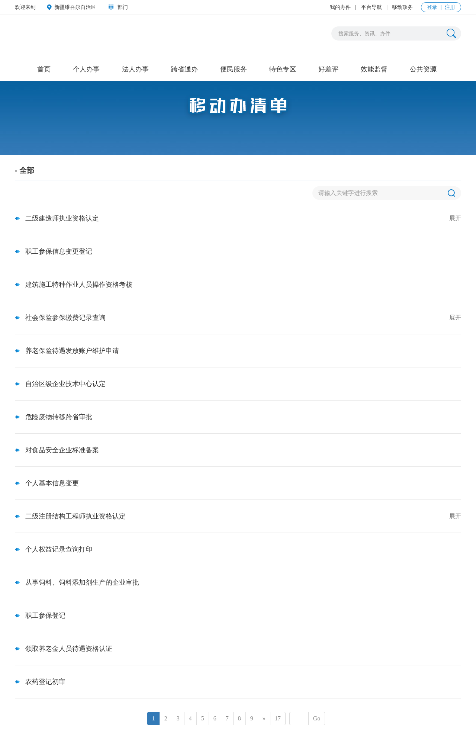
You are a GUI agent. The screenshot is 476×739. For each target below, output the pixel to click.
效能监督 (374, 69)
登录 (432, 7)
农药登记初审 (45, 681)
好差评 (328, 69)
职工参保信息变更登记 (58, 251)
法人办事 (135, 69)
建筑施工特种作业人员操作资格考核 (78, 284)
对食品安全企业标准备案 (62, 450)
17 (278, 718)
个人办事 (86, 69)
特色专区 (282, 69)
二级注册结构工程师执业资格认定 (75, 516)
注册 (450, 7)
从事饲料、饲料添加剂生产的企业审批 (82, 582)
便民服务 (233, 69)
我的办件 (340, 7)
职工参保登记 (45, 615)
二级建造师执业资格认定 (62, 218)
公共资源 (423, 69)
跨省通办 (184, 69)
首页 (44, 69)
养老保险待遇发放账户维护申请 (72, 350)
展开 (455, 218)
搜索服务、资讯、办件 (364, 33)
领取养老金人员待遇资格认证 (68, 648)
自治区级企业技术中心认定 (65, 384)
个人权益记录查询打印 (58, 549)
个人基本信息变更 (52, 483)
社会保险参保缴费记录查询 (65, 317)
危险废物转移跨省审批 (58, 417)
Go (317, 718)
